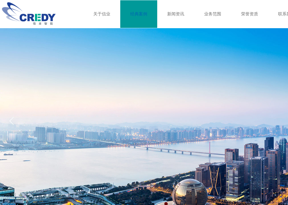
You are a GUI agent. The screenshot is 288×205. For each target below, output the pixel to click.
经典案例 (138, 14)
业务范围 (212, 14)
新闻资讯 (175, 14)
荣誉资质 (249, 14)
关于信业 (101, 14)
